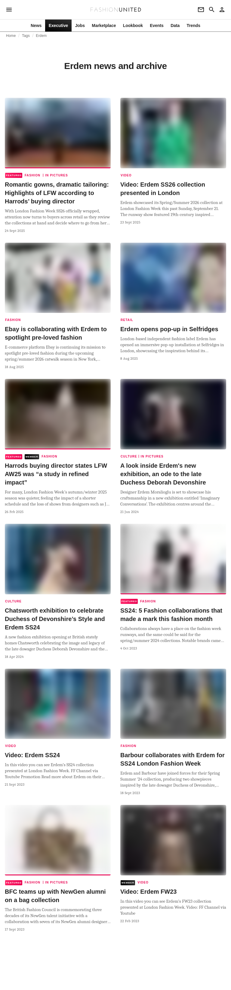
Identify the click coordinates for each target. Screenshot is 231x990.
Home (11, 36)
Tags (26, 36)
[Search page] (211, 9)
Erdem (41, 36)
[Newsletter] (201, 9)
